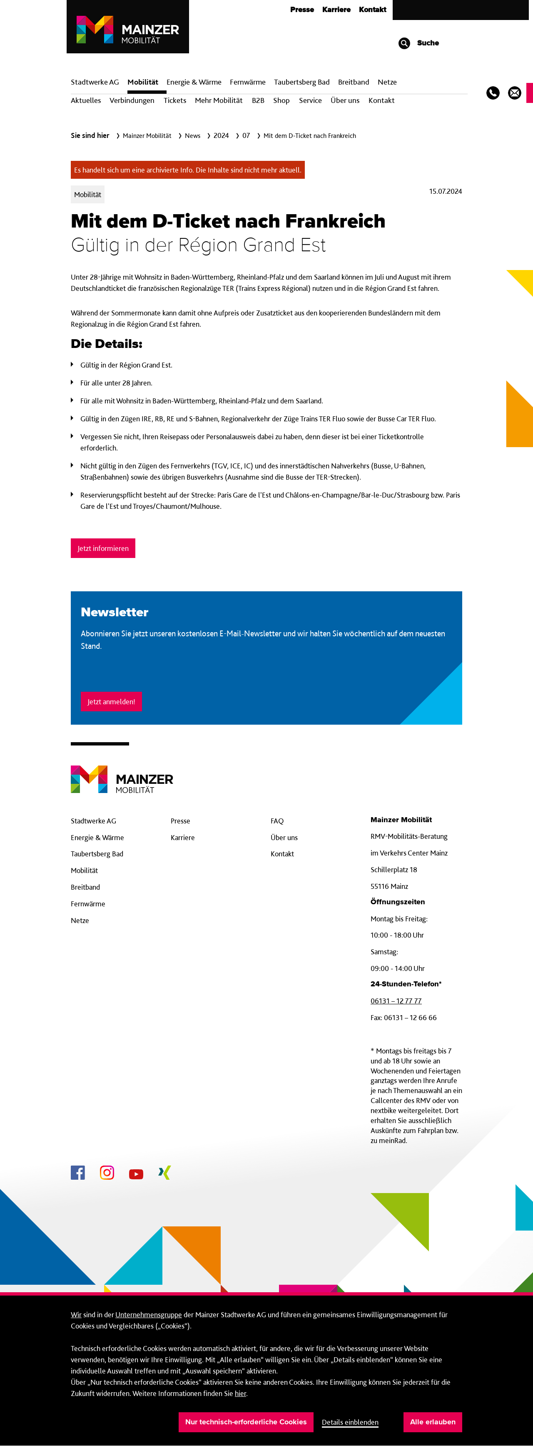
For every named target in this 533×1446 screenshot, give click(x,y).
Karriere (336, 10)
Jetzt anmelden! (111, 701)
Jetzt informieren (103, 548)
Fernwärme (88, 903)
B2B (258, 100)
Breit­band (353, 82)
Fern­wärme (248, 82)
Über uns (345, 100)
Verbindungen (132, 100)
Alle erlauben (433, 1422)
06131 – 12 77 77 (396, 1000)
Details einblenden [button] (350, 1422)
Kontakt (372, 10)
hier (240, 1393)
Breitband (85, 887)
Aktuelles (86, 100)
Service (310, 100)
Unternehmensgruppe (148, 1314)
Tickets (175, 100)
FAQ (277, 820)
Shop (281, 100)
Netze (387, 82)
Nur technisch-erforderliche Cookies (246, 1422)
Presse (302, 10)
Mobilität (142, 82)
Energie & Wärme (194, 82)
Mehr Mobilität (219, 100)
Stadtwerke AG (95, 82)
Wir (76, 1314)
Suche (418, 43)
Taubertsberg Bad (302, 82)
